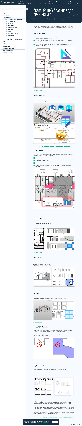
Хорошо (55, 421)
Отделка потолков (58, 146)
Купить (31, 3)
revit (35, 18)
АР (47, 18)
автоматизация (41, 18)
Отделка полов (51, 146)
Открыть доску (38, 3)
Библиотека (58, 3)
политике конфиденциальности (43, 422)
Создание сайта (72, 424)
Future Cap (47, 1)
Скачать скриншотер (49, 3)
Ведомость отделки (66, 146)
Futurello (37, 1)
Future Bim (20, 1)
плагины (52, 18)
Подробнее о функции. (38, 90)
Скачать (27, 3)
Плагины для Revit (21, 3)
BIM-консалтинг (59, 1)
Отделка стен (45, 146)
